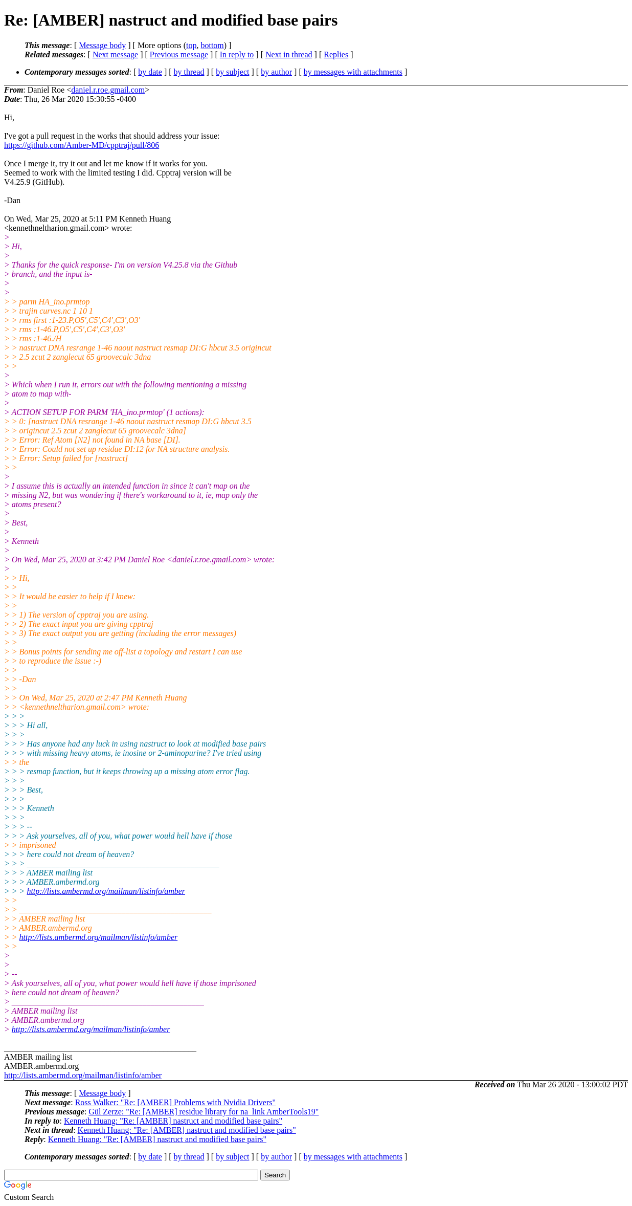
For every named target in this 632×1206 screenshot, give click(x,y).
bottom (211, 45)
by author (276, 72)
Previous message (179, 54)
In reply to (237, 54)
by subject (232, 72)
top (191, 45)
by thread (189, 72)
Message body (102, 45)
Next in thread (288, 54)
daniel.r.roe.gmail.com (108, 89)
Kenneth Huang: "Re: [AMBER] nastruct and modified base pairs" (173, 1120)
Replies (336, 54)
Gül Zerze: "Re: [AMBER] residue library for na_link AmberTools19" (203, 1111)
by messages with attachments (353, 72)
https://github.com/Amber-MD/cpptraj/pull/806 (81, 145)
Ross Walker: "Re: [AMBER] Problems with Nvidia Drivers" (175, 1102)
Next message (115, 54)
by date (150, 72)
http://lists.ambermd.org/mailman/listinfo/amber (106, 891)
